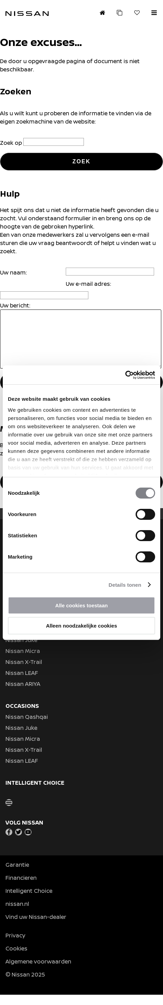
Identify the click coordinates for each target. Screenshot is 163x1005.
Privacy (15, 945)
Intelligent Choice (28, 901)
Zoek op (11, 143)
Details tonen (125, 585)
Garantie (17, 875)
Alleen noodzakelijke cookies (81, 626)
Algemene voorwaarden (38, 971)
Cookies (16, 958)
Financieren (21, 888)
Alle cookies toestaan (81, 605)
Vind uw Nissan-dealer (35, 927)
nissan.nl (17, 914)
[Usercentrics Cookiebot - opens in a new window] (125, 375)
